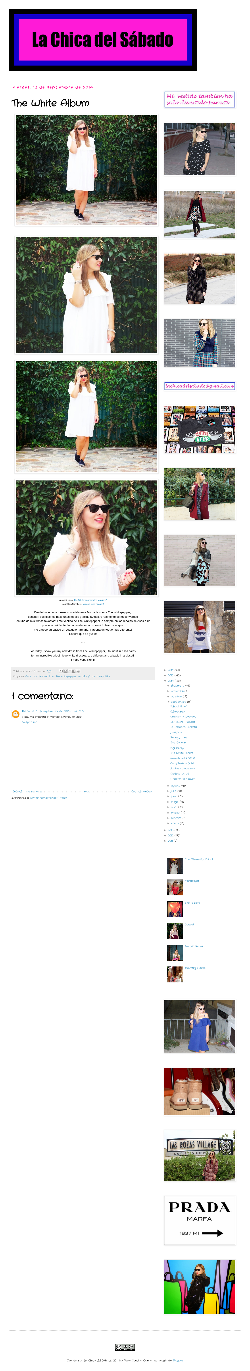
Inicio (86, 791)
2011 (171, 841)
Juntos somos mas (183, 768)
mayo (175, 802)
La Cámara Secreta (183, 727)
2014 (171, 681)
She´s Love (192, 903)
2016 (171, 670)
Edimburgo (177, 711)
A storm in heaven (182, 779)
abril (174, 807)
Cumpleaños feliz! (182, 763)
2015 (171, 675)
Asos (28, 676)
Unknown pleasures (183, 716)
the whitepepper (66, 676)
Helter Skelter (194, 946)
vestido (82, 676)
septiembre (179, 702)
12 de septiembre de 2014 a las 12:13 (59, 711)
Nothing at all (179, 774)
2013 (171, 830)
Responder (29, 722)
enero (175, 823)
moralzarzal (40, 676)
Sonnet (189, 924)
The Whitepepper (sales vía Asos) (90, 600)
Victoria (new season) (93, 604)
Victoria (93, 676)
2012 (171, 835)
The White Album (181, 753)
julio (174, 791)
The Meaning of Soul (199, 859)
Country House (195, 968)
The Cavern (178, 742)
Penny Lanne (178, 737)
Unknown (28, 711)
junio (174, 796)
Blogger (178, 1360)
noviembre (178, 691)
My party (176, 748)
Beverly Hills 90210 (182, 758)
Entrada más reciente (27, 791)
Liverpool (176, 732)
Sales (52, 676)
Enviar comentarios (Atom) (48, 798)
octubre (177, 696)
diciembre (178, 685)
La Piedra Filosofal (183, 722)
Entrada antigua (142, 791)
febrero (177, 818)
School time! (178, 706)
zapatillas (104, 676)
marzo (176, 813)
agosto (176, 786)
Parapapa (192, 881)
